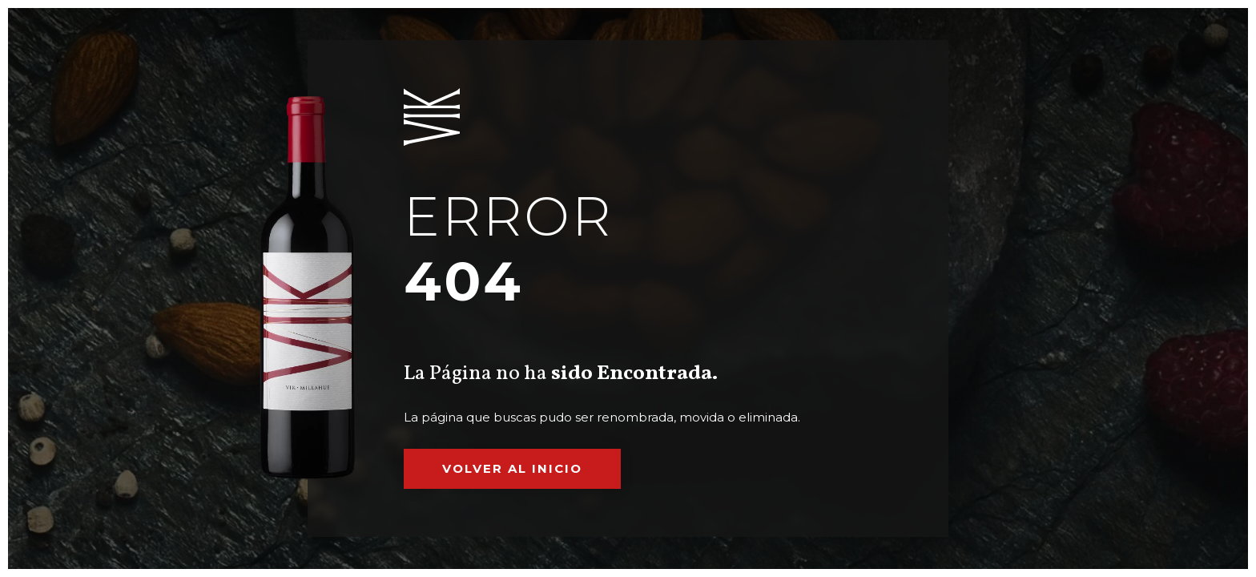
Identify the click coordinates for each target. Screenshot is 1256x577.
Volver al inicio (512, 468)
